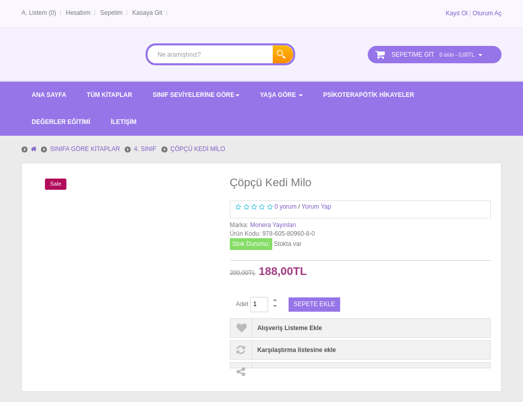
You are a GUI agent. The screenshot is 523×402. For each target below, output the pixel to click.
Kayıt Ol (457, 13)
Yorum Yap (316, 206)
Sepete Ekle (314, 304)
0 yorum (285, 206)
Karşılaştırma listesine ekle (296, 350)
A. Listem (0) (38, 12)
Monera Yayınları (273, 225)
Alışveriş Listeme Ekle (289, 328)
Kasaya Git (147, 12)
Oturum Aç (487, 13)
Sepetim (111, 12)
